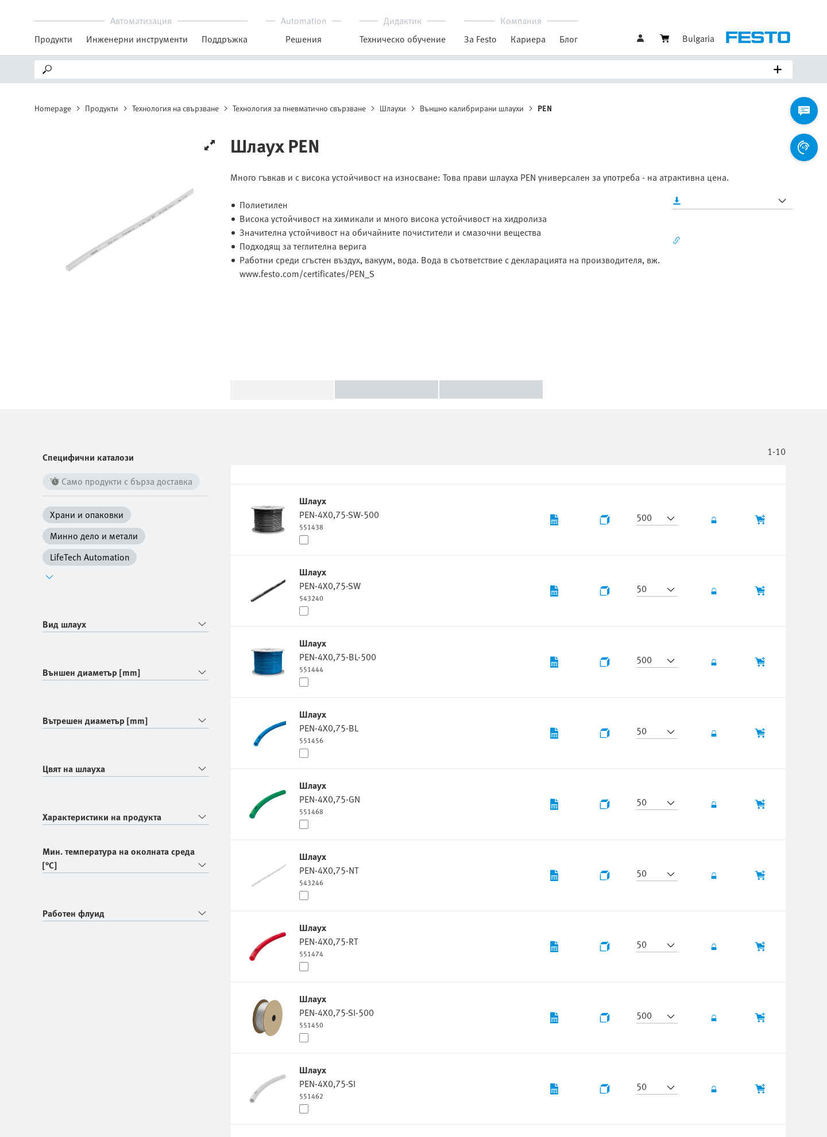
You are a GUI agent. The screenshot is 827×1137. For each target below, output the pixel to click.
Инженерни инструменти (137, 39)
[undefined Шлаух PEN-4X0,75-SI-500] (336, 1011)
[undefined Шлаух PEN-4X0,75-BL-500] (337, 655)
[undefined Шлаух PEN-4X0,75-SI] (327, 1082)
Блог (568, 39)
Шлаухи (393, 108)
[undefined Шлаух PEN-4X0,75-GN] (329, 797)
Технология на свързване (175, 108)
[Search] (416, 69)
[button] (650, 519)
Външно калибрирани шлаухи (472, 108)
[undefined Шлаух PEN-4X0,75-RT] (328, 940)
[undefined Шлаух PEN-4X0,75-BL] (328, 726)
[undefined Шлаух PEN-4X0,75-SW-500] (339, 513)
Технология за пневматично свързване (299, 108)
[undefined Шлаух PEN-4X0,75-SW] (330, 584)
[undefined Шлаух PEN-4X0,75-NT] (329, 868)
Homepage (52, 108)
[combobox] (125, 624)
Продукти (101, 108)
